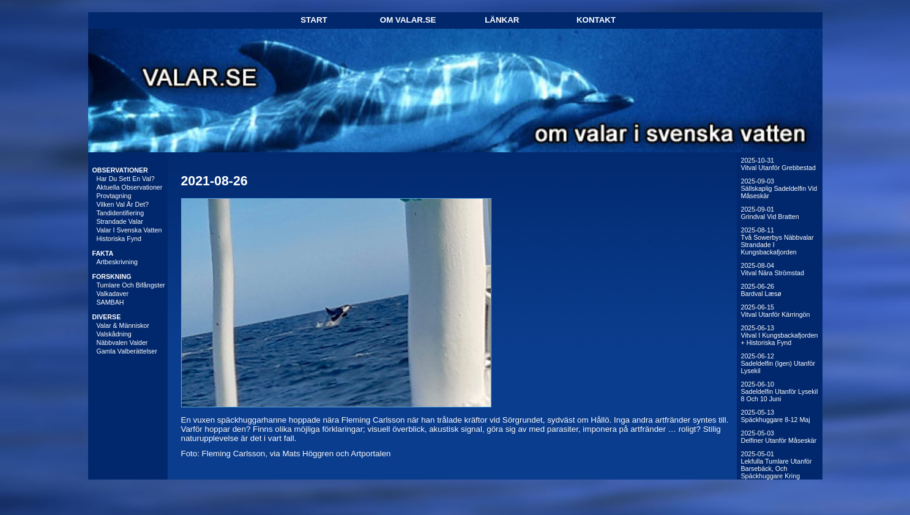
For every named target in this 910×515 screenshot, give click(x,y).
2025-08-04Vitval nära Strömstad (772, 269)
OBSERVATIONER (120, 170)
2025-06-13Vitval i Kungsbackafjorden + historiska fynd (779, 335)
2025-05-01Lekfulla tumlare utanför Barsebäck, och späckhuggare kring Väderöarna (776, 468)
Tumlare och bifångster (131, 285)
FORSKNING (112, 276)
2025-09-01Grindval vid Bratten (770, 213)
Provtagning (114, 195)
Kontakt (596, 19)
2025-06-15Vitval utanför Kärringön (775, 310)
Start (313, 19)
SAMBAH (110, 302)
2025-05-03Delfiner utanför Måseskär (779, 436)
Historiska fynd (119, 238)
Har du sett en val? (126, 178)
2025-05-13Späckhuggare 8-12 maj (775, 416)
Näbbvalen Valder (122, 342)
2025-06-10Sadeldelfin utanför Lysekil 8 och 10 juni (779, 391)
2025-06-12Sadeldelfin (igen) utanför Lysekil (778, 363)
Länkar (502, 19)
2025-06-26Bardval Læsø (761, 290)
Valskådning (114, 334)
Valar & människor (123, 325)
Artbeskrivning (117, 261)
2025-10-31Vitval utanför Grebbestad (778, 164)
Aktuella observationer (130, 187)
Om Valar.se (408, 19)
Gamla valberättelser (127, 351)
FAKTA (103, 253)
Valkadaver (113, 293)
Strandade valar (120, 221)
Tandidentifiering (120, 213)
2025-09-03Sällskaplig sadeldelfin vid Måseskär (779, 188)
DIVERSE (106, 316)
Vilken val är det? (123, 204)
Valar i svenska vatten (129, 230)
